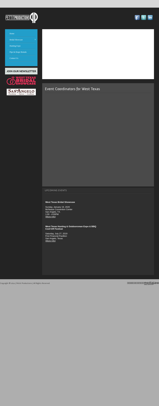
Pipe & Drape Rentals (18, 52)
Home (12, 33)
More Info (50, 216)
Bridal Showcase (20, 39)
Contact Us (14, 58)
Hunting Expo (15, 46)
